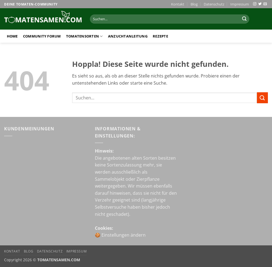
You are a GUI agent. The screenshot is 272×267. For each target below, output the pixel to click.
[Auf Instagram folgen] (254, 4)
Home (12, 36)
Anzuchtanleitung (128, 36)
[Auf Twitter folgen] (260, 4)
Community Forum (42, 36)
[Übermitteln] (244, 19)
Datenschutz (214, 4)
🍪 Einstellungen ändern (120, 235)
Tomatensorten (84, 36)
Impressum (239, 4)
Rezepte (160, 36)
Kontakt (177, 4)
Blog (194, 4)
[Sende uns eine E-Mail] (265, 4)
